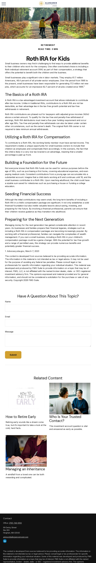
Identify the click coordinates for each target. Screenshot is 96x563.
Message (9, 331)
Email (7, 316)
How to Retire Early (21, 416)
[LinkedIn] (4, 541)
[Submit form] (13, 355)
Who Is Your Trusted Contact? (65, 418)
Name (8, 301)
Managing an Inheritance (25, 469)
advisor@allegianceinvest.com (15, 537)
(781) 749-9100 (15, 523)
